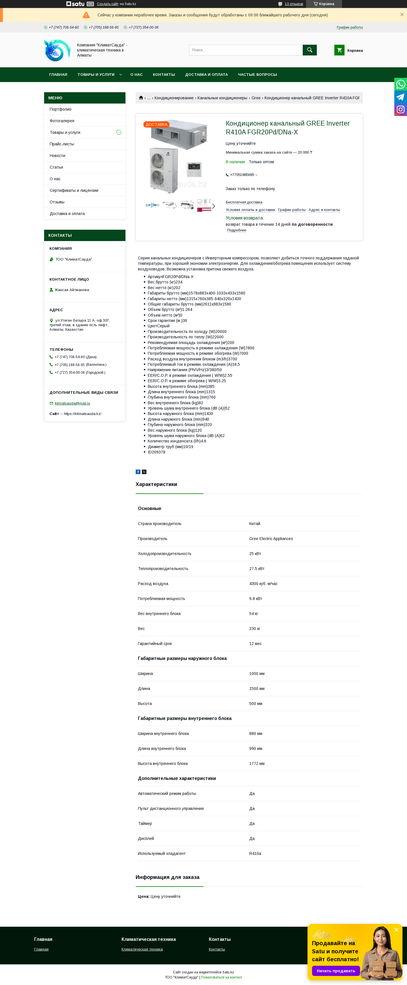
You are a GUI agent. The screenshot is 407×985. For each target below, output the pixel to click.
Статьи (56, 167)
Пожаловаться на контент (221, 977)
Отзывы (57, 202)
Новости (57, 155)
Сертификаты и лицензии (74, 190)
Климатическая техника (142, 949)
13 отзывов (294, 4)
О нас (136, 74)
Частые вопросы (257, 74)
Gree (256, 98)
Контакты (164, 74)
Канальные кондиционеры (222, 98)
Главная (58, 74)
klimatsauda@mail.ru (72, 403)
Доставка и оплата (206, 74)
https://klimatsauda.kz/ (82, 414)
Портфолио (61, 109)
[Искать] (310, 50)
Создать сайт (107, 4)
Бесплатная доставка (244, 202)
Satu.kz (228, 972)
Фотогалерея (62, 121)
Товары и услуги (95, 74)
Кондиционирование (174, 98)
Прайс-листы (62, 144)
